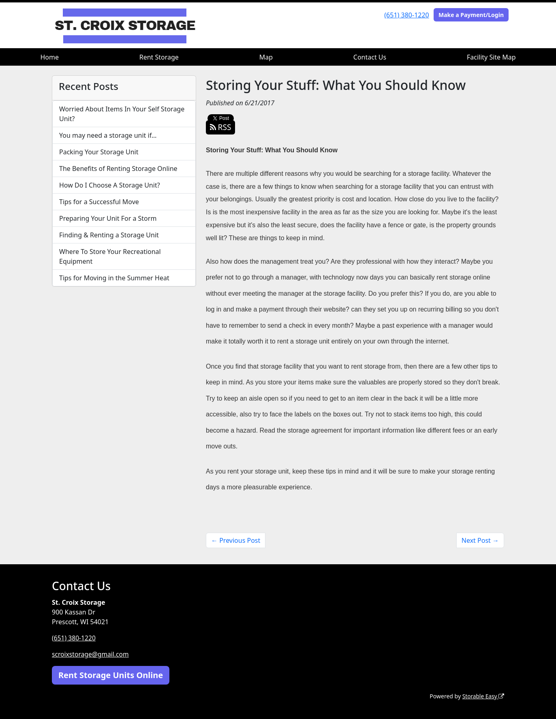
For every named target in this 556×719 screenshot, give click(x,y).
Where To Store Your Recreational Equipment (110, 256)
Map (266, 57)
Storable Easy (483, 696)
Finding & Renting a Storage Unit (109, 234)
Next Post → (480, 540)
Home (49, 57)
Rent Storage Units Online (110, 674)
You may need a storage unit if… (108, 135)
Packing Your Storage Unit (99, 151)
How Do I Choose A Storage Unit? (109, 185)
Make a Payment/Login (471, 15)
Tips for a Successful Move (99, 201)
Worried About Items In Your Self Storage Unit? (121, 114)
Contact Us (369, 57)
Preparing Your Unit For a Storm (107, 218)
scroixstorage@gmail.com (91, 654)
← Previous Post (235, 540)
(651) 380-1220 (406, 15)
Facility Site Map (491, 57)
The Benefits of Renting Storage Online (118, 168)
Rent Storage (159, 57)
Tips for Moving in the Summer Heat (114, 277)
